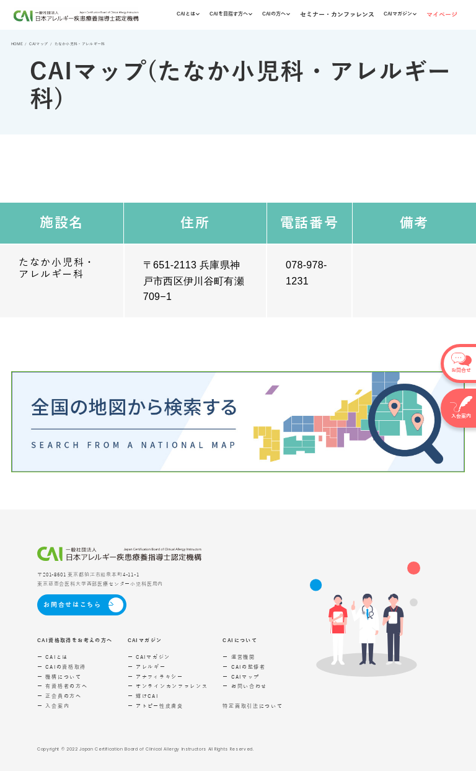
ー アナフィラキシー (155, 677)
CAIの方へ (276, 14)
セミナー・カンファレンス (337, 14)
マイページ (441, 14)
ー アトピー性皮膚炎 (155, 706)
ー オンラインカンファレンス (168, 686)
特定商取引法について (253, 706)
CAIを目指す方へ (230, 14)
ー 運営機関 (239, 657)
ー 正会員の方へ (59, 696)
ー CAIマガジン (149, 657)
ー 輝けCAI (143, 696)
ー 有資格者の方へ (62, 686)
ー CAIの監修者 (244, 667)
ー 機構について (59, 677)
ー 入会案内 (53, 706)
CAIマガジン (400, 14)
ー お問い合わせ (245, 686)
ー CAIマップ (241, 677)
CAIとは (188, 14)
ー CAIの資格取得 (61, 667)
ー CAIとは (52, 657)
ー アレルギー (147, 667)
